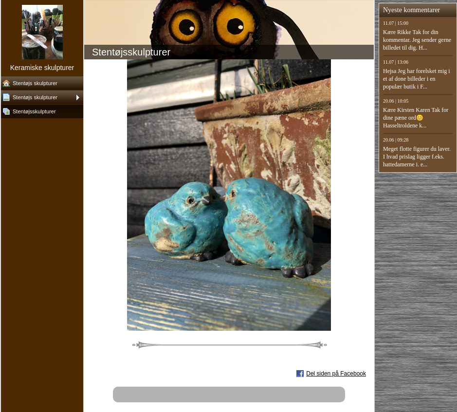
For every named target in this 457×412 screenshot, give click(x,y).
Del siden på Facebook (336, 373)
